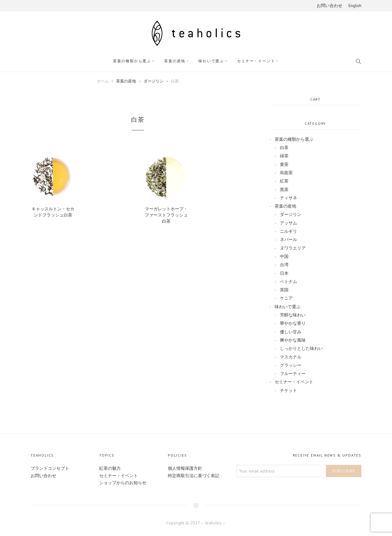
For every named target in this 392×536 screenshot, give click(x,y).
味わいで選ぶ (211, 61)
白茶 (284, 147)
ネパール (288, 239)
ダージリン (154, 80)
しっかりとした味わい (301, 348)
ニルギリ (288, 231)
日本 (284, 273)
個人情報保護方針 (185, 468)
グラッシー (290, 365)
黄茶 (284, 164)
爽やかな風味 (293, 340)
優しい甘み (290, 332)
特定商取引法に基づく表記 (193, 475)
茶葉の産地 (174, 61)
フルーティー (293, 373)
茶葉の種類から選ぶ (132, 61)
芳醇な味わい (293, 315)
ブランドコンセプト (50, 468)
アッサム (288, 223)
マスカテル (290, 357)
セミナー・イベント (256, 61)
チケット (288, 390)
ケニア (286, 298)
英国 (284, 290)
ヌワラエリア (293, 248)
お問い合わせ (329, 5)
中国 (284, 256)
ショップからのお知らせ (122, 482)
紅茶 (284, 181)
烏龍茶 (286, 172)
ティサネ (288, 198)
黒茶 (284, 189)
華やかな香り (293, 323)
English (355, 5)
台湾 (284, 264)
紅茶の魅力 (110, 468)
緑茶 (284, 156)
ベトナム (288, 281)
